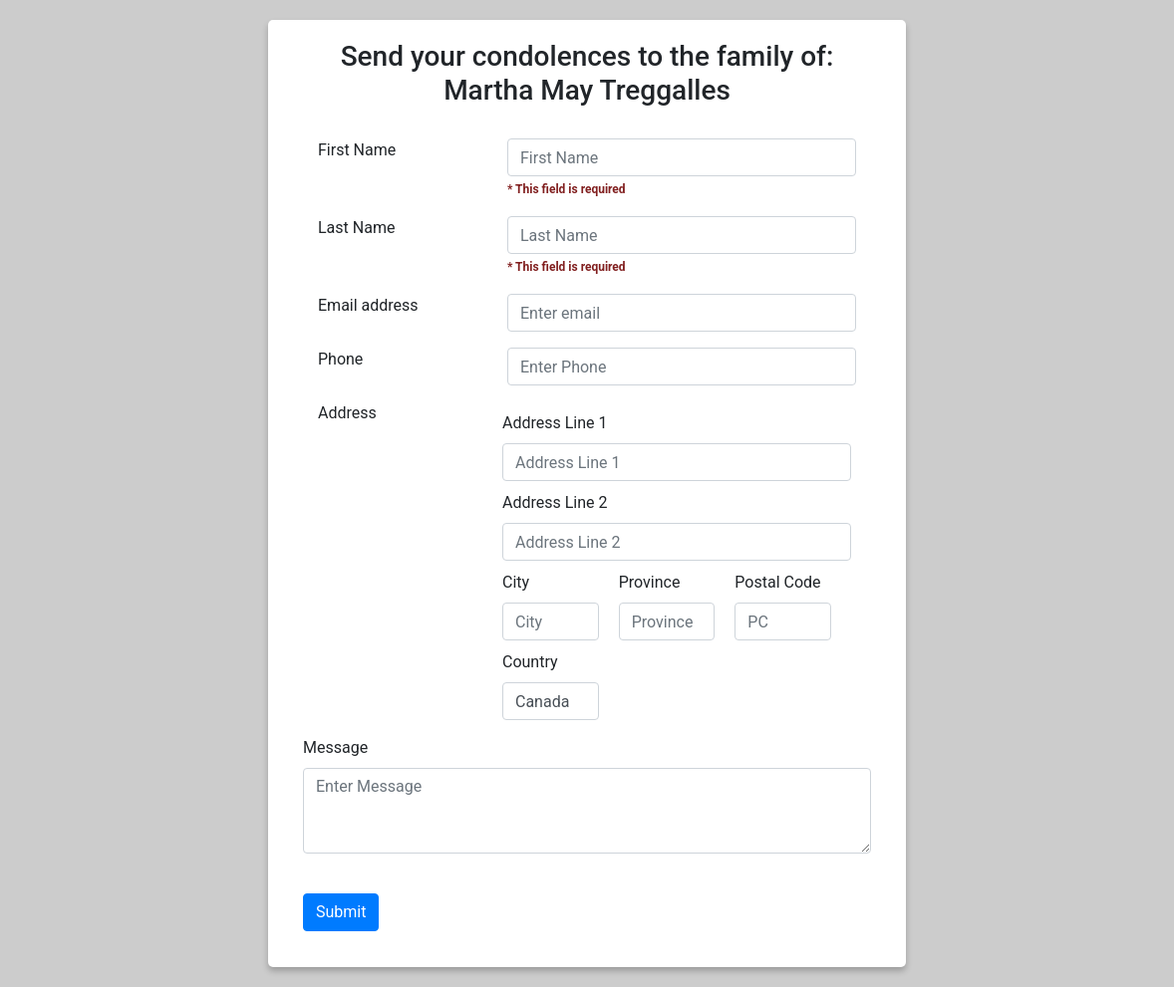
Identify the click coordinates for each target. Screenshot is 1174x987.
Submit (341, 911)
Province (650, 582)
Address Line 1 (555, 422)
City (515, 582)
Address (347, 412)
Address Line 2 (555, 502)
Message (335, 747)
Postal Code (777, 582)
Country (530, 661)
